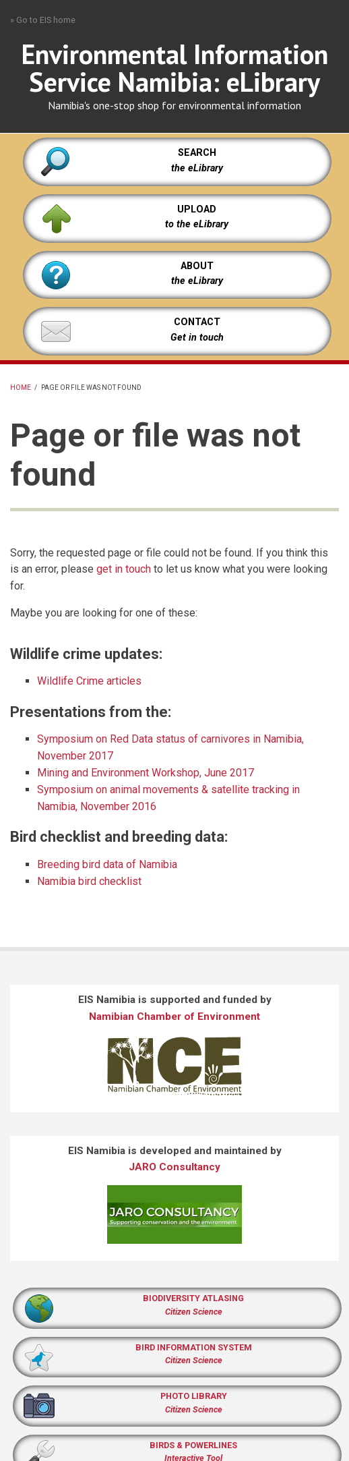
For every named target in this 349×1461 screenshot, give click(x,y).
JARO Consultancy (174, 1167)
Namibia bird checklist (89, 881)
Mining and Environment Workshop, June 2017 (145, 772)
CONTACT (197, 322)
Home (20, 387)
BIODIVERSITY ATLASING (193, 1298)
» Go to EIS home (42, 20)
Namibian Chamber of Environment (174, 1016)
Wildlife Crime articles (89, 681)
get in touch (123, 569)
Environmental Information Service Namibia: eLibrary (175, 67)
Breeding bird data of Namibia (107, 864)
